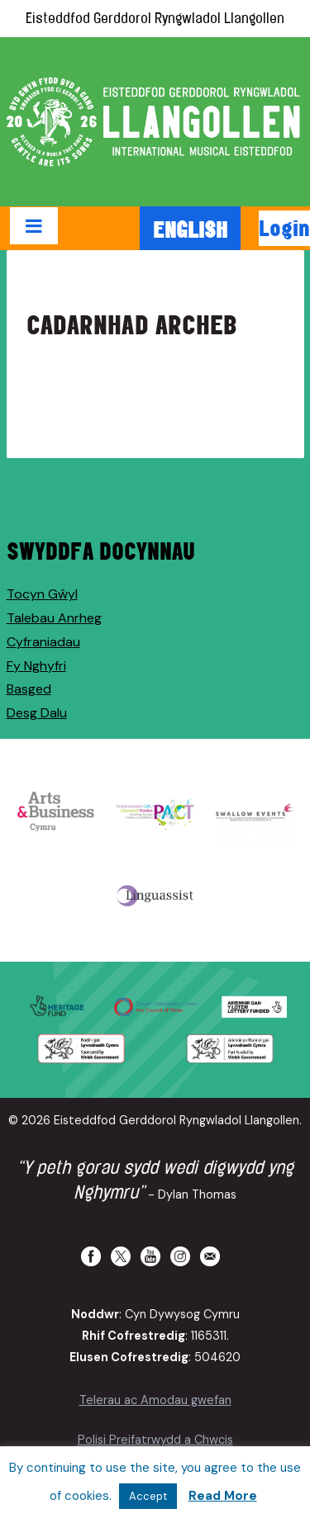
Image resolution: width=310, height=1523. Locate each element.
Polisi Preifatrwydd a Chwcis (155, 1439)
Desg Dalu (37, 712)
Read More (222, 1496)
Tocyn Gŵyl (42, 594)
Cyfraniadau (43, 641)
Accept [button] (148, 1496)
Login (284, 227)
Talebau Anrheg (54, 618)
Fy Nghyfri (36, 665)
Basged (29, 689)
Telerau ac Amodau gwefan (155, 1400)
